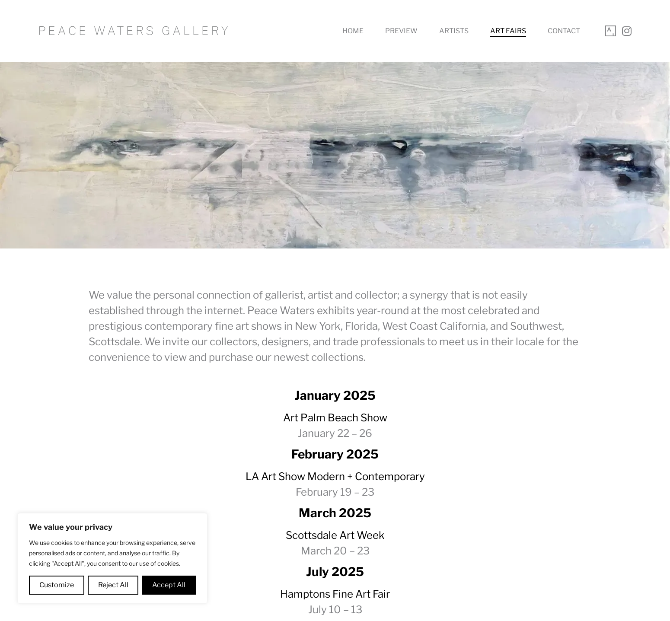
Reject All (113, 585)
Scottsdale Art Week (335, 535)
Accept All (168, 585)
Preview (401, 31)
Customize (56, 585)
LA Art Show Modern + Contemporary (335, 476)
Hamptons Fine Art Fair (335, 594)
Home (353, 31)
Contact (564, 31)
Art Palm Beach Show (335, 417)
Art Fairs (508, 31)
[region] (112, 558)
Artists (454, 31)
